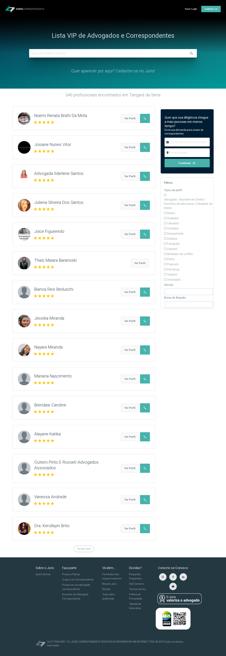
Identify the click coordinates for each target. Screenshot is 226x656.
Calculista (173, 223)
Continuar (187, 163)
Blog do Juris (109, 583)
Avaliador (173, 218)
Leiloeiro (172, 249)
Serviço (168, 284)
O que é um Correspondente (78, 579)
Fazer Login (191, 9)
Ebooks (106, 589)
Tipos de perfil (173, 190)
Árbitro (171, 213)
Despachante (175, 233)
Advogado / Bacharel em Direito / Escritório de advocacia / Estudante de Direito (188, 204)
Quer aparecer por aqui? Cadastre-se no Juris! (113, 70)
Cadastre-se (211, 9)
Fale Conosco (136, 583)
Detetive (172, 238)
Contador (173, 228)
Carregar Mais (84, 549)
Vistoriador (174, 279)
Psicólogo (173, 269)
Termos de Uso (137, 589)
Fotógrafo (173, 243)
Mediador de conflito (180, 254)
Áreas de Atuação (175, 297)
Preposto (173, 264)
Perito (170, 259)
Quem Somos (43, 574)
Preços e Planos (71, 574)
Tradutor (172, 274)
